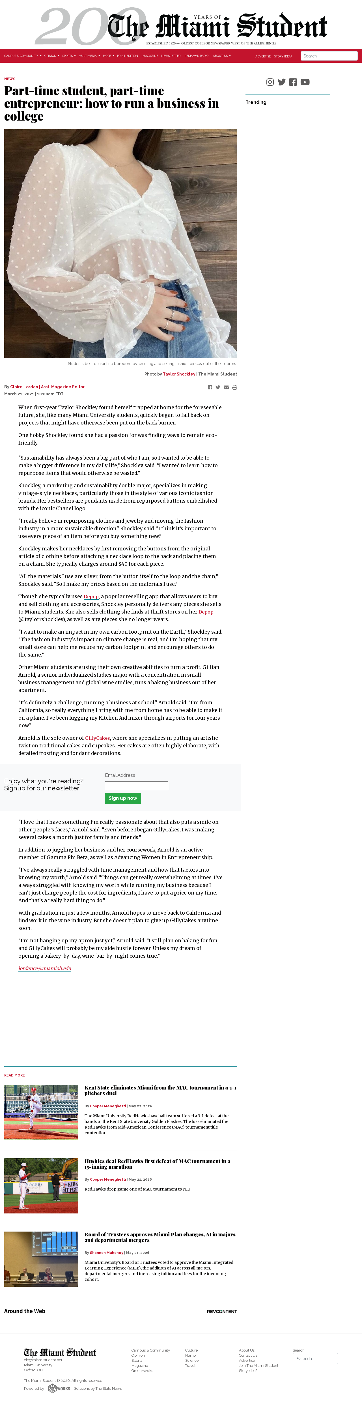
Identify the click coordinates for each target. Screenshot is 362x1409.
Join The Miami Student (258, 1365)
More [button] (107, 55)
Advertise (263, 56)
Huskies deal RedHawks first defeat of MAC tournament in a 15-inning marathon (157, 1164)
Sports (137, 1360)
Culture (191, 1350)
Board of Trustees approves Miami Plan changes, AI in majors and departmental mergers (160, 1237)
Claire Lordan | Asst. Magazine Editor (47, 387)
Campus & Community (151, 1350)
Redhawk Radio (196, 55)
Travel (190, 1365)
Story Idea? (283, 56)
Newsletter (170, 55)
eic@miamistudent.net (43, 1360)
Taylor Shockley (179, 374)
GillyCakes (98, 738)
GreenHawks (142, 1371)
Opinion (138, 1355)
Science (192, 1360)
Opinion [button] (50, 55)
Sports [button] (68, 55)
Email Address (120, 775)
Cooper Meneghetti (108, 1106)
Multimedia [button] (88, 55)
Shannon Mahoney (106, 1253)
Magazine (150, 55)
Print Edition (127, 55)
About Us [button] (221, 55)
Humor (191, 1355)
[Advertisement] (117, 1019)
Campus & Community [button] (21, 55)
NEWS (9, 79)
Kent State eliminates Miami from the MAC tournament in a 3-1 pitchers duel (160, 1090)
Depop (92, 596)
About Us (247, 1350)
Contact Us (248, 1355)
